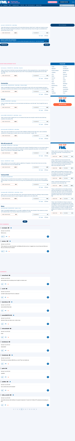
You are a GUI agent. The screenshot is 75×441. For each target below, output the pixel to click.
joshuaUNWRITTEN (6, 315)
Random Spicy (16, 5)
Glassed (3, 99)
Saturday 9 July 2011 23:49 (5, 371)
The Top (22, 5)
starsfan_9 (4, 241)
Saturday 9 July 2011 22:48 (5, 318)
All (1, 5)
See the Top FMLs (62, 104)
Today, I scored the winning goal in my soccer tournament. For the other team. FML (60, 182)
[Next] (14, 409)
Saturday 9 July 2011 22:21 (5, 278)
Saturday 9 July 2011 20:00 (5, 244)
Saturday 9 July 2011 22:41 (5, 291)
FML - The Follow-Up (30, 5)
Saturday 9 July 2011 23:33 (5, 344)
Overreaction (4, 83)
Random (5, 5)
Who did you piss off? (6, 143)
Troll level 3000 (5, 175)
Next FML (47, 44)
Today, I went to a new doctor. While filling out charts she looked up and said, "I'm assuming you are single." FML (62, 152)
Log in (73, 2)
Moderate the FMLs (64, 2)
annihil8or (4, 381)
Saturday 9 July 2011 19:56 (5, 230)
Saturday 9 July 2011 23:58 (5, 384)
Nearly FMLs (38, 5)
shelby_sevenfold (6, 395)
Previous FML (4, 44)
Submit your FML (52, 2)
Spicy (10, 5)
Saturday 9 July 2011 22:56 (5, 331)
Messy (2, 206)
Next (25, 221)
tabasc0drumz (5, 302)
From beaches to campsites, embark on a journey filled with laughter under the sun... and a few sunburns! (24, 41)
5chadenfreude (5, 355)
